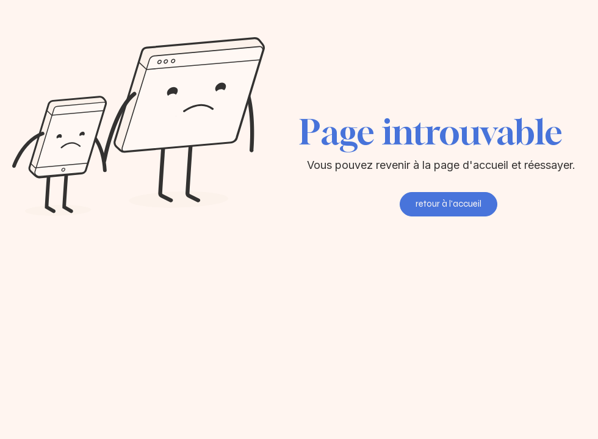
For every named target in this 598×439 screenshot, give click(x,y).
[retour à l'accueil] (448, 204)
